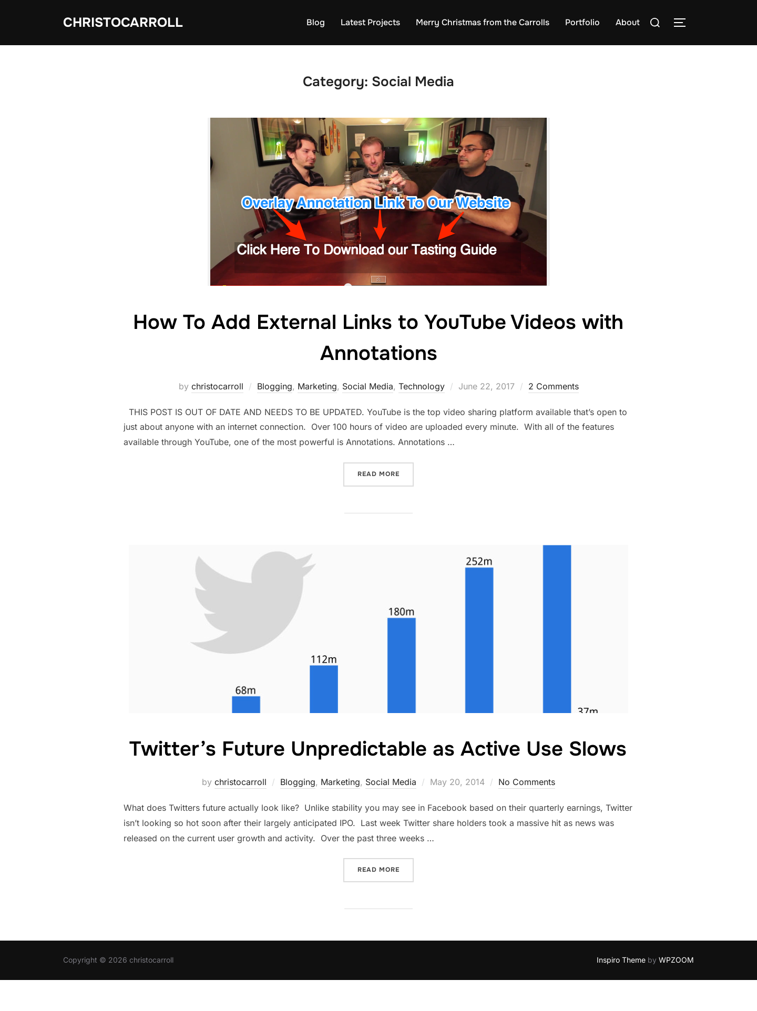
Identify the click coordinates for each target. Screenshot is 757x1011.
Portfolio (582, 22)
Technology (421, 386)
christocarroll (217, 386)
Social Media (367, 386)
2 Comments (553, 386)
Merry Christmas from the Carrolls (482, 22)
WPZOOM (676, 990)
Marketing (317, 386)
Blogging (274, 386)
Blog (315, 22)
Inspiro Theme (621, 990)
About (628, 22)
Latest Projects (370, 22)
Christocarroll (125, 22)
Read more (385, 473)
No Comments (526, 813)
